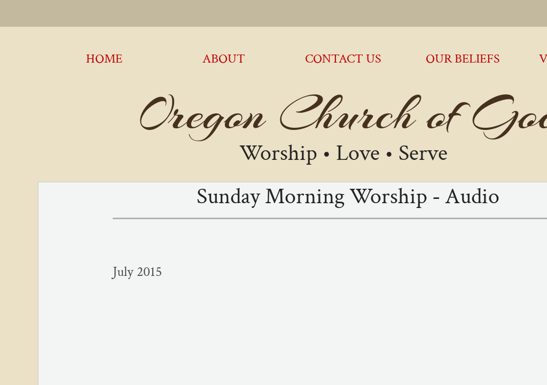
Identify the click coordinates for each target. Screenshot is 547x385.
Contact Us (343, 58)
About (223, 58)
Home (104, 58)
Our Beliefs (463, 58)
